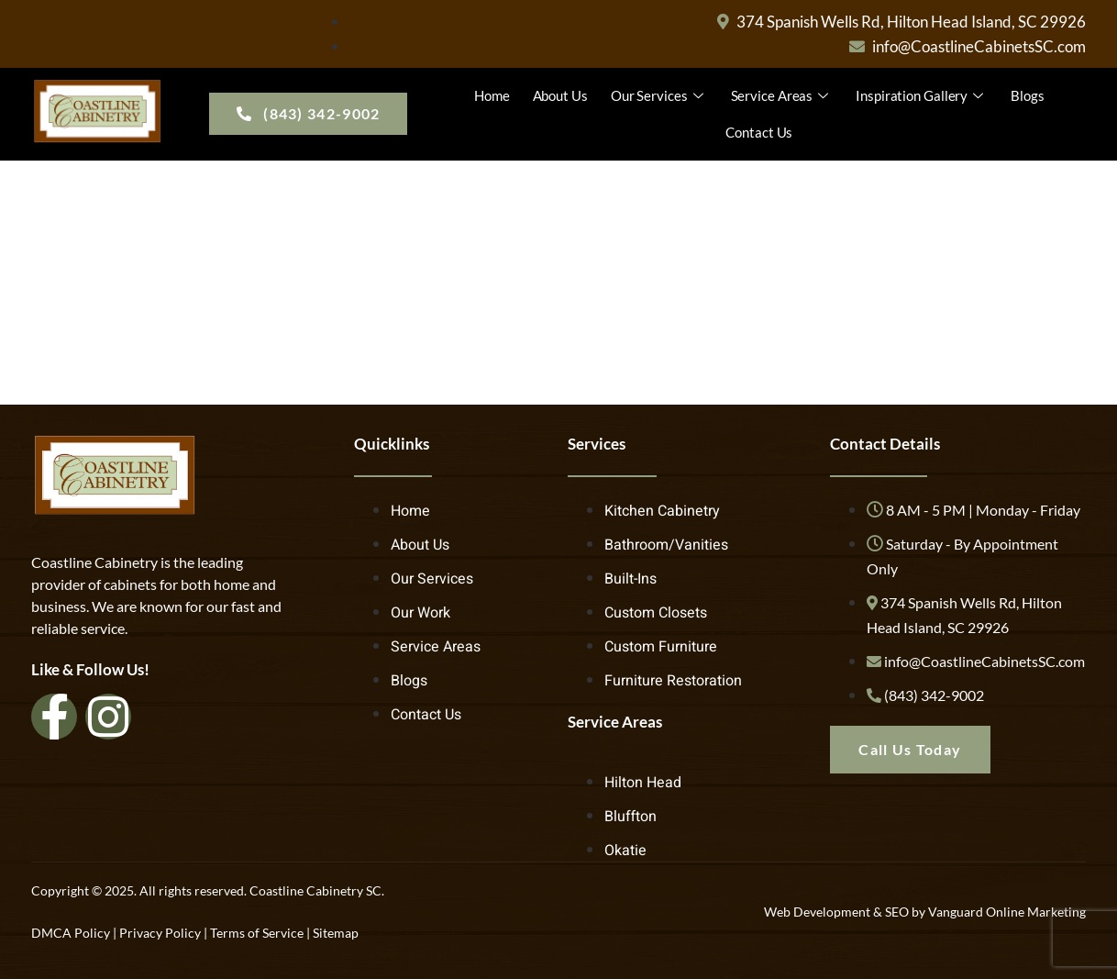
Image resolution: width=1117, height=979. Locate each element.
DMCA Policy (70, 932)
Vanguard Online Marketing (1007, 911)
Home (492, 95)
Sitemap (336, 932)
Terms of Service (257, 932)
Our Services (659, 95)
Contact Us (758, 132)
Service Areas (782, 95)
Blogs (1028, 95)
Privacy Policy (160, 932)
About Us (560, 95)
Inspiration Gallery (922, 95)
